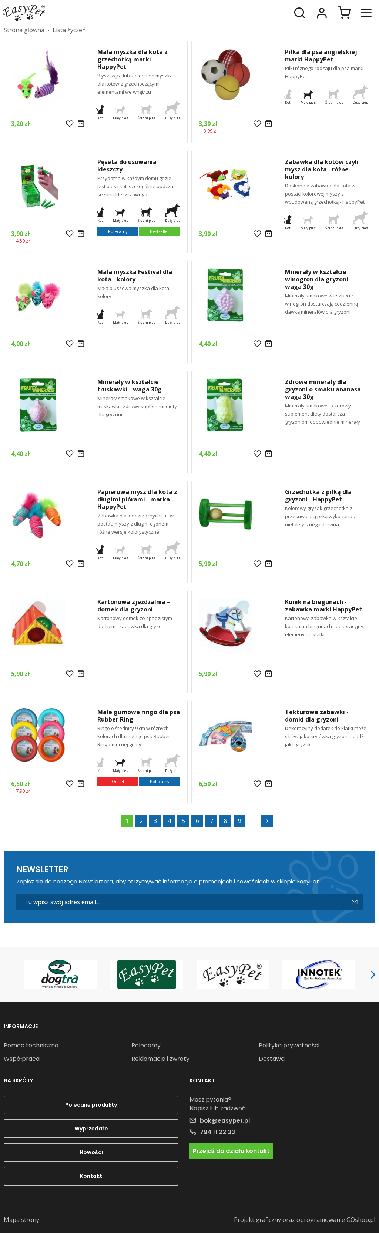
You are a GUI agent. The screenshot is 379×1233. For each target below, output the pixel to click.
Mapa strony (21, 1220)
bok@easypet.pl (225, 1120)
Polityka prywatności (289, 1045)
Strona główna (24, 30)
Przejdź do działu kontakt (231, 1151)
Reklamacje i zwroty (160, 1058)
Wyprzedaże (91, 1128)
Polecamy (146, 1045)
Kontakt (91, 1176)
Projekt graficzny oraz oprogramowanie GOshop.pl (304, 1220)
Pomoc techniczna (31, 1045)
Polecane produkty (91, 1105)
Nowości (91, 1152)
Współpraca (22, 1058)
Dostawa (272, 1058)
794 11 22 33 (217, 1132)
